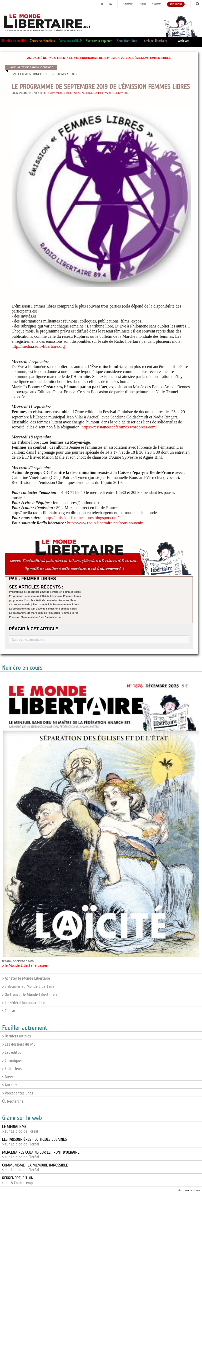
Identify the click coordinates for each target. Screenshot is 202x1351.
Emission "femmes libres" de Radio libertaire (36, 617)
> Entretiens (12, 1068)
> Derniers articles (16, 1036)
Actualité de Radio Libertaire (50, 58)
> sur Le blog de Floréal (34, 1142)
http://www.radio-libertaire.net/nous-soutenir (105, 523)
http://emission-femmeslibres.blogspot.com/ (81, 517)
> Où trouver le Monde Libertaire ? (29, 994)
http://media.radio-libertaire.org (38, 346)
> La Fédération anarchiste (23, 1002)
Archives (183, 41)
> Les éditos (11, 1052)
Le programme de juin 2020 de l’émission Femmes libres (43, 608)
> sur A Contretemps (19, 1180)
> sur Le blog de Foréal (20, 1129)
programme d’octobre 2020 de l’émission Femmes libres (42, 600)
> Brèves (8, 1076)
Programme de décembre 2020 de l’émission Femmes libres (44, 591)
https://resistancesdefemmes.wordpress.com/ (119, 427)
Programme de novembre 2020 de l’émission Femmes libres (45, 596)
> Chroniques (12, 1060)
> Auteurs (9, 1085)
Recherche (12, 1101)
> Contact (9, 1011)
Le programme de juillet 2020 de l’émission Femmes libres (44, 604)
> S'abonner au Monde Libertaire (28, 986)
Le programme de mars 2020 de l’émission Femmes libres (43, 612)
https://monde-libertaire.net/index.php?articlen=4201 (84, 92)
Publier (143, 4)
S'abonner (156, 4)
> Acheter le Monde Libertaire (26, 978)
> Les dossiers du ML (18, 1044)
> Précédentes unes (17, 1093)
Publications (128, 4)
